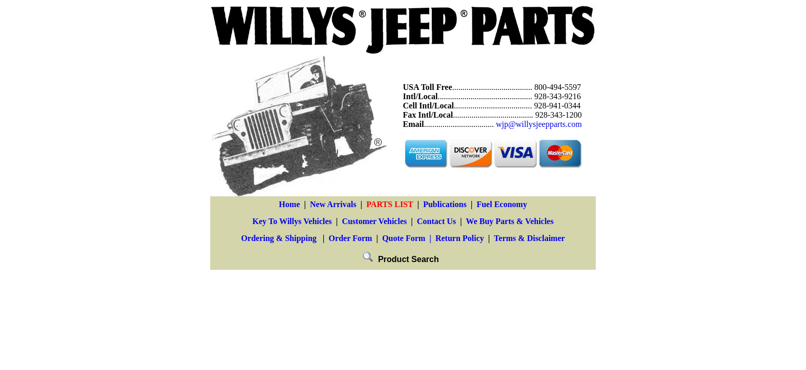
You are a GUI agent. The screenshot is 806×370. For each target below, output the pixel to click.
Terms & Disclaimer (529, 238)
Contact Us (436, 221)
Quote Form (403, 238)
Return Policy (459, 238)
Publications (444, 204)
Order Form (350, 238)
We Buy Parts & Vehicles (510, 221)
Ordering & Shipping (279, 238)
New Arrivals (333, 204)
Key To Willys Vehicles (292, 221)
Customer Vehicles (374, 221)
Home (289, 204)
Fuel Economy (502, 204)
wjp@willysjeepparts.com (539, 124)
